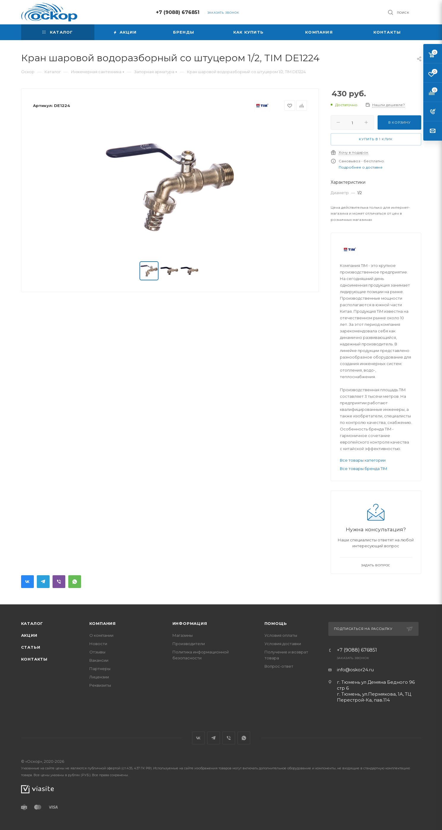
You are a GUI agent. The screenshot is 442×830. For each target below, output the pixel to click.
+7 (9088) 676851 (177, 12)
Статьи (30, 647)
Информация (189, 623)
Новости (98, 643)
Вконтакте (27, 581)
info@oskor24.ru (355, 669)
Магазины (182, 635)
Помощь (275, 623)
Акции (29, 635)
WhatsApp (74, 581)
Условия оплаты (280, 635)
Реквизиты (100, 685)
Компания (102, 623)
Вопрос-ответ (278, 666)
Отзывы (97, 652)
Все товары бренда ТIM (363, 468)
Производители (188, 643)
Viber (59, 581)
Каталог (32, 623)
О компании (101, 635)
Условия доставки (282, 643)
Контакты (34, 659)
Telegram (43, 581)
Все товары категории (363, 460)
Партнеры (99, 668)
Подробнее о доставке (361, 167)
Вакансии (98, 660)
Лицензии (99, 677)
